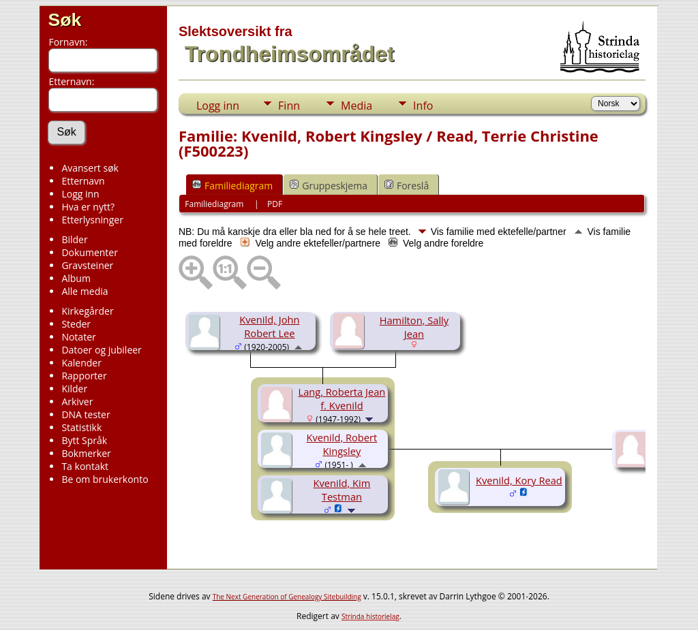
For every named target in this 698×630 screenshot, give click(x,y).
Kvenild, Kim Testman (342, 489)
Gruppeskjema (328, 185)
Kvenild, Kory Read (519, 480)
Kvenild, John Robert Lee (269, 326)
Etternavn (82, 180)
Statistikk (81, 427)
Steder (76, 323)
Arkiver (77, 401)
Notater (78, 336)
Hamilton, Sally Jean (414, 327)
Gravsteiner (87, 265)
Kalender (81, 362)
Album (76, 278)
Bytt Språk (84, 440)
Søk (64, 20)
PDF (274, 204)
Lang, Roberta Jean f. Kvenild (341, 398)
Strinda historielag (370, 616)
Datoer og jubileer (101, 349)
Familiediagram (232, 185)
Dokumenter (89, 252)
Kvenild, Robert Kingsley (342, 444)
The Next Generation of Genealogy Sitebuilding (287, 596)
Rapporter (83, 375)
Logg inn (80, 193)
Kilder (74, 388)
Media (356, 105)
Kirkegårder (87, 310)
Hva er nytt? (88, 206)
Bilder (74, 239)
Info (423, 105)
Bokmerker (85, 453)
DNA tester (85, 414)
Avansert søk (90, 167)
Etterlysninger (92, 219)
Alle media (84, 291)
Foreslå (406, 185)
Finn (289, 105)
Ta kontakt (84, 466)
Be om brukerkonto (104, 479)
